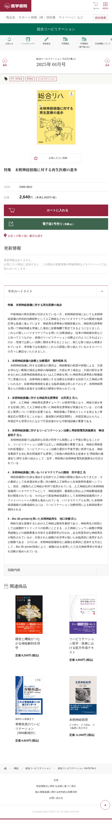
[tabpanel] (56, 117)
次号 (107, 65)
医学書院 (15, 6)
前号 (5, 65)
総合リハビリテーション (38, 768)
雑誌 (16, 768)
